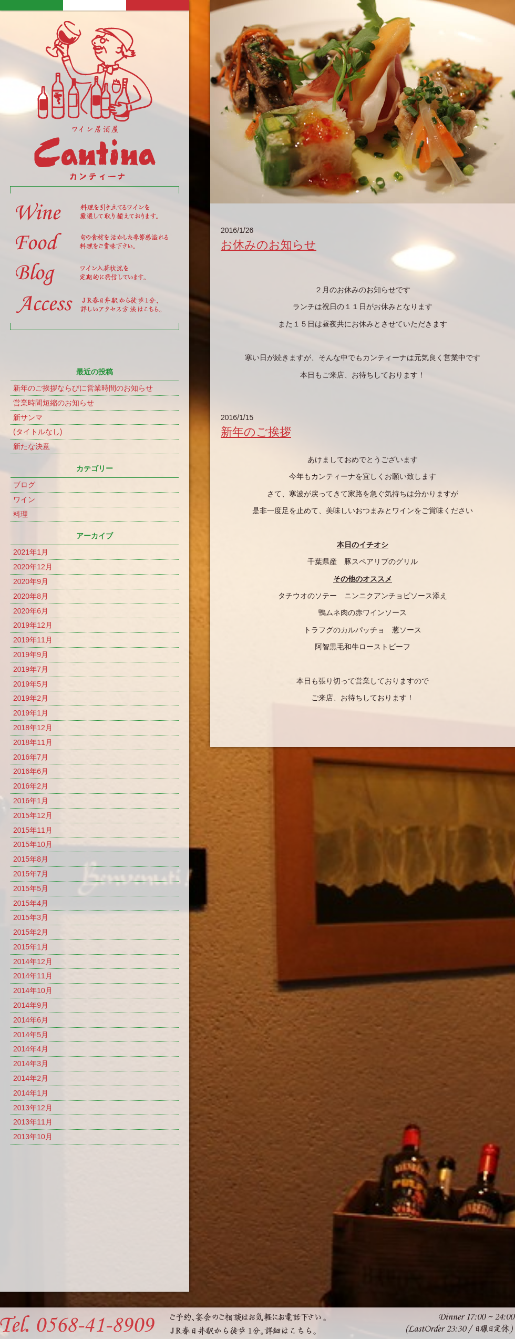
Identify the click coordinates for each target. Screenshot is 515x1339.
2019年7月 (30, 669)
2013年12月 (33, 1107)
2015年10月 (33, 844)
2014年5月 (30, 1034)
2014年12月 (33, 961)
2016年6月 (30, 771)
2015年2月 (30, 932)
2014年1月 (30, 1093)
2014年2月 (30, 1078)
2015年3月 (30, 917)
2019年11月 (33, 640)
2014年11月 (33, 976)
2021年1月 (30, 552)
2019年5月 (30, 684)
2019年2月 (30, 698)
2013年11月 (33, 1122)
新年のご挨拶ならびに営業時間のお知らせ (83, 388)
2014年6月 (30, 1020)
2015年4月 (30, 903)
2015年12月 (33, 815)
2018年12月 (33, 727)
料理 (20, 514)
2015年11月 (33, 830)
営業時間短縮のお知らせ (53, 402)
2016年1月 (30, 800)
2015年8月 (30, 859)
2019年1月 (30, 713)
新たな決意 (31, 446)
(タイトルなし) (37, 431)
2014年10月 (33, 990)
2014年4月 (30, 1049)
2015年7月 (30, 874)
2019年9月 (30, 654)
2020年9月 (30, 581)
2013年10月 (33, 1136)
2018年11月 (33, 742)
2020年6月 (30, 611)
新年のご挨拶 (256, 431)
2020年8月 (30, 596)
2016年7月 (30, 757)
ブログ (24, 485)
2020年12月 (33, 567)
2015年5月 (30, 888)
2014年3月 (30, 1063)
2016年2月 (30, 786)
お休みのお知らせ (268, 244)
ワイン (24, 499)
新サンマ (28, 417)
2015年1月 (30, 947)
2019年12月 (33, 625)
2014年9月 (30, 1005)
